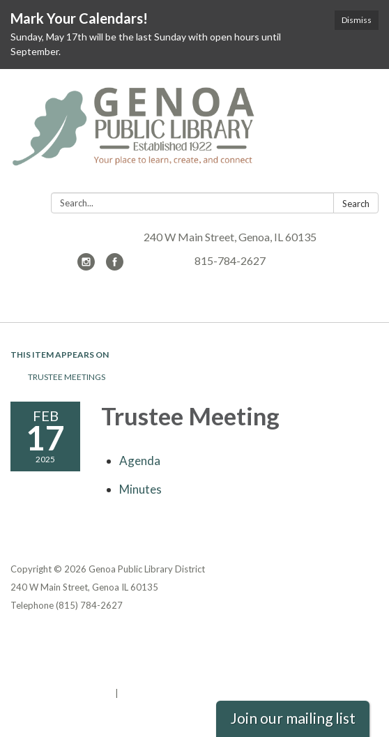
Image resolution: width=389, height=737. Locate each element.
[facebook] (114, 266)
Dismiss (357, 20)
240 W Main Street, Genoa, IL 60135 (230, 236)
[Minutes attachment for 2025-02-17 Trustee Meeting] (140, 489)
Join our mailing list (293, 718)
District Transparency (59, 656)
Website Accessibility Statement (84, 675)
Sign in (136, 693)
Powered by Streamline (61, 693)
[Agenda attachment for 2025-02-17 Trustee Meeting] (139, 460)
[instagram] (86, 266)
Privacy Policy (40, 638)
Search (355, 203)
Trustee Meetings (66, 377)
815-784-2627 (230, 260)
